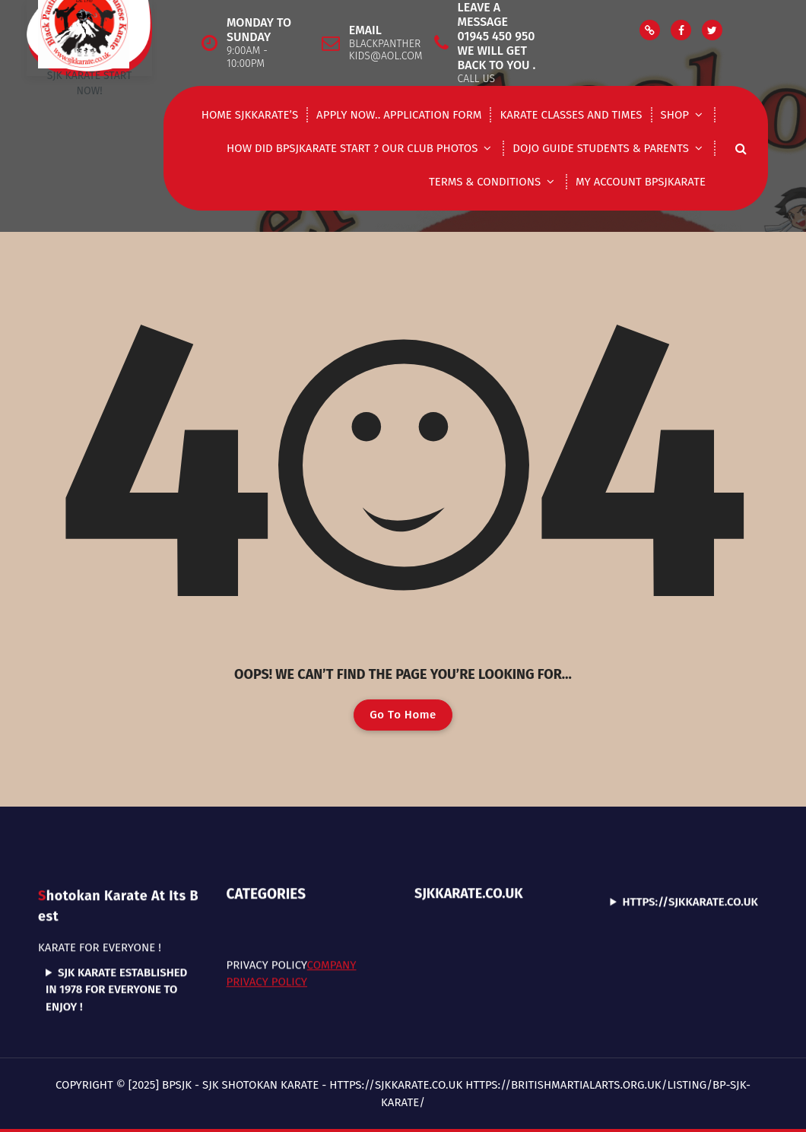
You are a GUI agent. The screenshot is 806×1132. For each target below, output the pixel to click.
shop (675, 115)
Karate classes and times (571, 115)
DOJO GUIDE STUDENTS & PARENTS (600, 148)
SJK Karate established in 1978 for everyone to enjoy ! (116, 919)
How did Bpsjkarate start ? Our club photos (352, 148)
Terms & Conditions (485, 182)
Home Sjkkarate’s (250, 115)
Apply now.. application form (398, 115)
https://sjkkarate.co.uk (690, 832)
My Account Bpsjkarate (641, 182)
